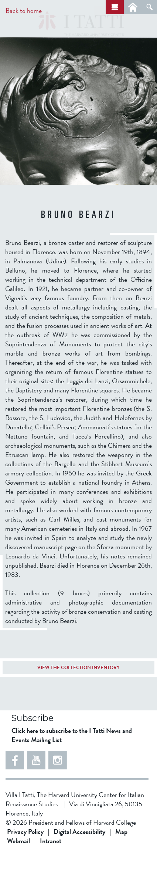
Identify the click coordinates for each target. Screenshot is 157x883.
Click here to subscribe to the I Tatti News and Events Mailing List (71, 762)
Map (121, 859)
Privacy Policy (25, 859)
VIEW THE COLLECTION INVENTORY (78, 695)
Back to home (24, 10)
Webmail (18, 868)
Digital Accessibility (79, 859)
